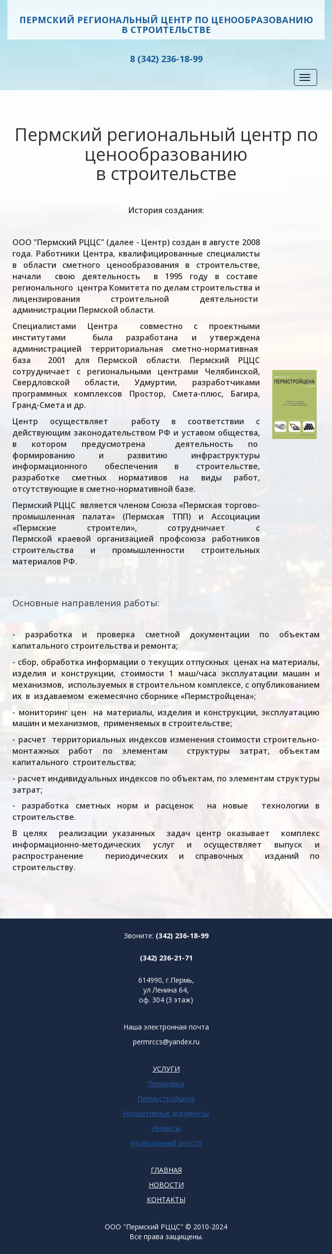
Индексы (166, 1128)
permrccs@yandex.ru (166, 1041)
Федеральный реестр (166, 1142)
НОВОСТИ (166, 1184)
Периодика (166, 1083)
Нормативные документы (166, 1113)
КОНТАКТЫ (166, 1199)
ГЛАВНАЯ (166, 1170)
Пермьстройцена (166, 1098)
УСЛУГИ (166, 1068)
